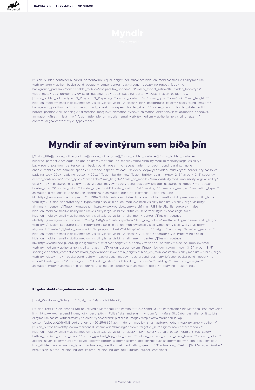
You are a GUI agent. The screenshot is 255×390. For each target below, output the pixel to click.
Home (120, 42)
